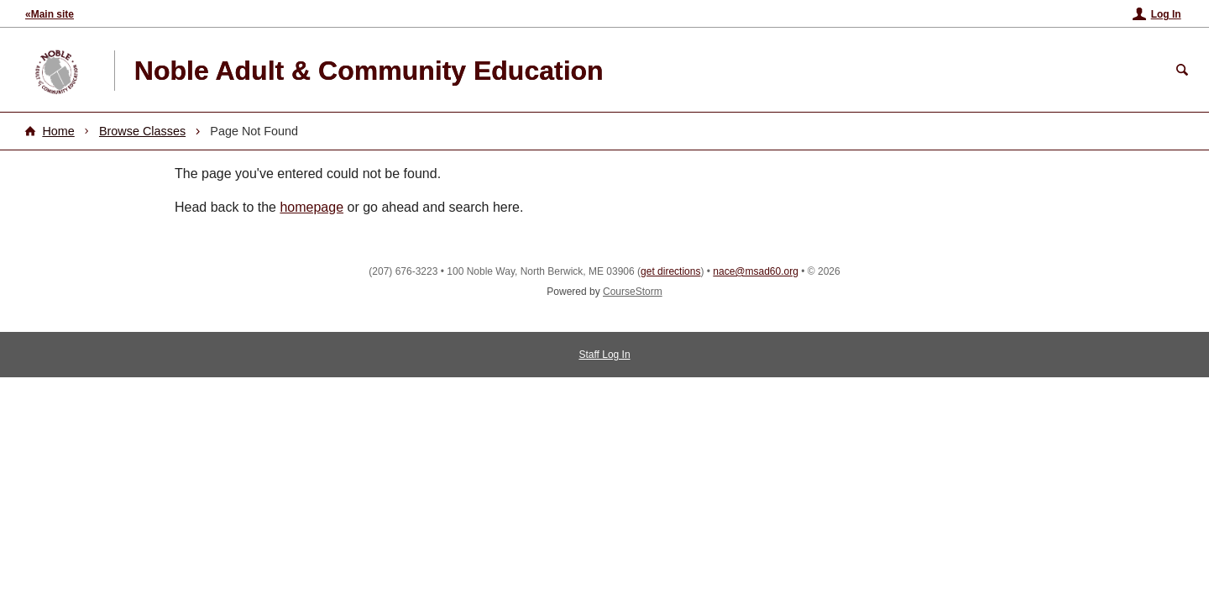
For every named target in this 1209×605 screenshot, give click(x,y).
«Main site (49, 14)
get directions (670, 271)
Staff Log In (604, 354)
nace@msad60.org (755, 271)
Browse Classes (142, 131)
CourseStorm (632, 291)
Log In (1166, 14)
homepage (311, 207)
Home (58, 131)
